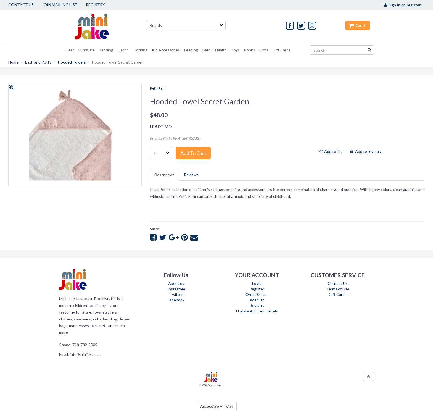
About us (176, 283)
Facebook (176, 300)
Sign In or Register (402, 4)
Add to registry (365, 151)
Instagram (176, 288)
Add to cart (193, 153)
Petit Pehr (158, 88)
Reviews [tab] (191, 174)
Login (257, 283)
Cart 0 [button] (357, 25)
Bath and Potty (38, 62)
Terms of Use (337, 288)
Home (13, 62)
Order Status (256, 294)
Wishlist (257, 300)
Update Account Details (257, 311)
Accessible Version (216, 406)
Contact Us (338, 283)
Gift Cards (338, 294)
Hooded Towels (71, 62)
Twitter (176, 294)
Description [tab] (164, 174)
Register (256, 288)
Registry (257, 305)
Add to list (330, 151)
